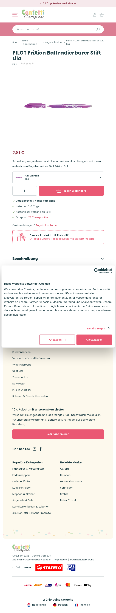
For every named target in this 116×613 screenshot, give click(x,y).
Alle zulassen (94, 339)
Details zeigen (96, 328)
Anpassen (57, 339)
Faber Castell (68, 500)
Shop (15, 42)
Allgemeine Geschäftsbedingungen (31, 559)
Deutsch (60, 605)
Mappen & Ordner (23, 494)
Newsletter (19, 383)
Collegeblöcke (21, 481)
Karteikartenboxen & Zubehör (30, 506)
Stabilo (64, 494)
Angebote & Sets (22, 500)
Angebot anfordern (47, 225)
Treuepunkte (38, 217)
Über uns (17, 371)
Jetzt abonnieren (58, 434)
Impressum (61, 559)
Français (82, 605)
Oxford (64, 469)
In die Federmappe (29, 42)
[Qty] (25, 191)
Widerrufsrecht (21, 364)
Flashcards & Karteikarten (28, 469)
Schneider (66, 487)
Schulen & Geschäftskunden (30, 396)
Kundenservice (21, 352)
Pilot (14, 64)
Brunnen (65, 475)
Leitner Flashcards (71, 481)
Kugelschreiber (54, 42)
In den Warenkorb (71, 191)
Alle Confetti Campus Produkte (31, 513)
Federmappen (21, 475)
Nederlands (36, 605)
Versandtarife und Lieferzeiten (31, 358)
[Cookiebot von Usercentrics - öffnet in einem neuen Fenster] (96, 270)
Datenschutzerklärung (82, 559)
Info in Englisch (21, 390)
